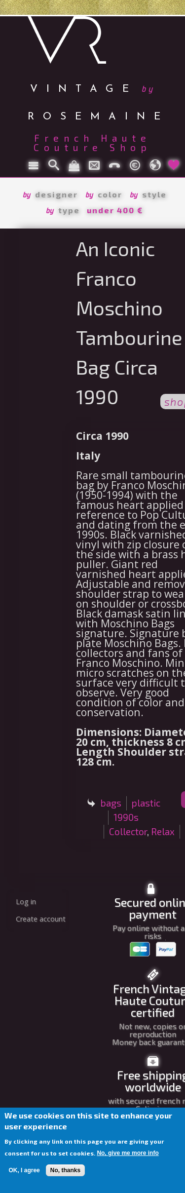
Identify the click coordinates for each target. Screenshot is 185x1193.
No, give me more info (127, 1153)
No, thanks (65, 1170)
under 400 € (115, 210)
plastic (146, 802)
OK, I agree (23, 1170)
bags (111, 802)
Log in (26, 901)
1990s (126, 817)
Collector (128, 831)
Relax (163, 831)
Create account (41, 919)
